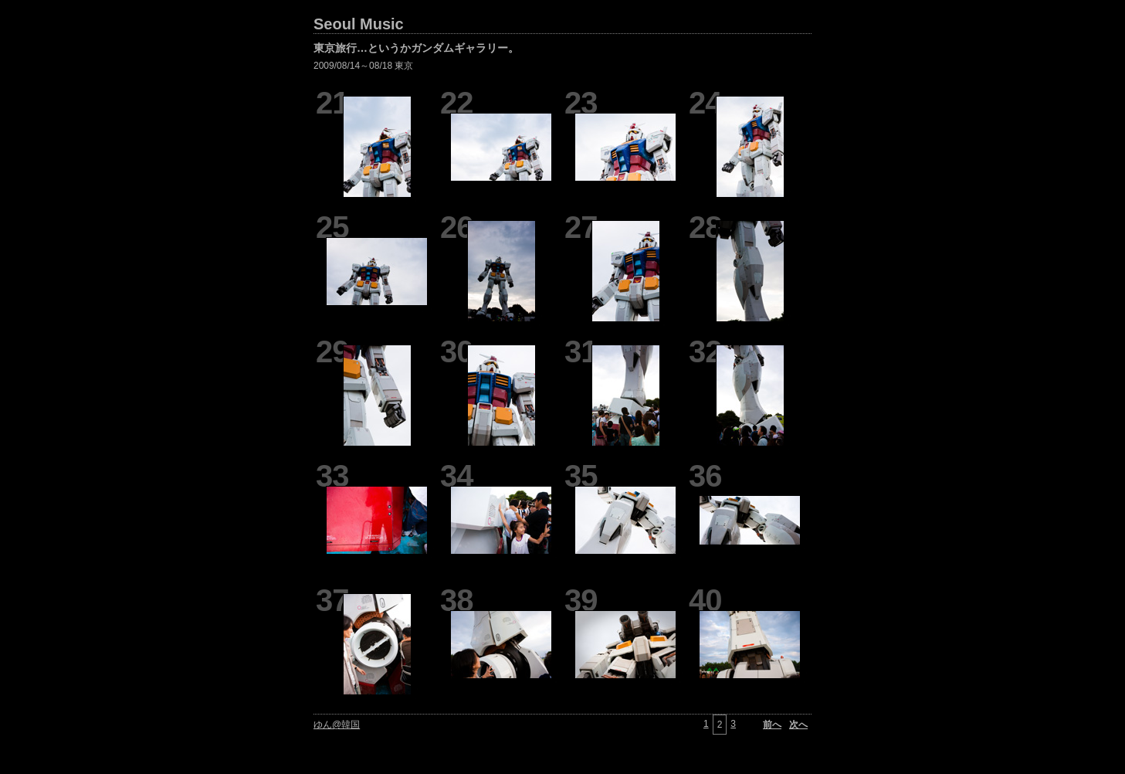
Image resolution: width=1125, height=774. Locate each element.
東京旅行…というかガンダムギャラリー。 (416, 48)
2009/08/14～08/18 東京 (363, 65)
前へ (772, 724)
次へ (798, 724)
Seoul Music (358, 23)
